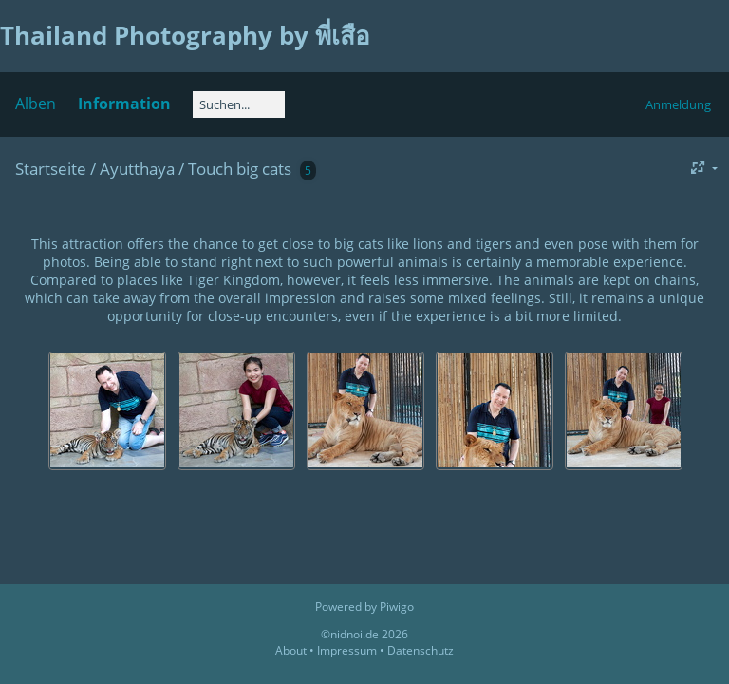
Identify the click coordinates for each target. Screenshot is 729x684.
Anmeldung (678, 104)
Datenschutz (420, 650)
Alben (35, 103)
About (291, 650)
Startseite (50, 169)
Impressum (347, 650)
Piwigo (397, 606)
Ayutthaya (137, 169)
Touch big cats (239, 169)
